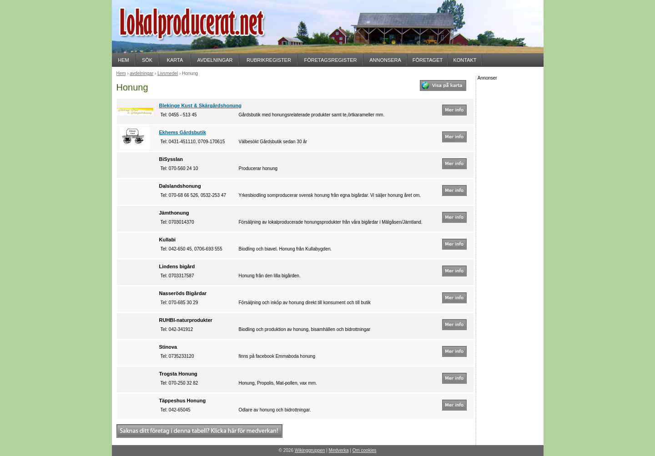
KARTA (175, 60)
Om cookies (365, 450)
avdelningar (142, 73)
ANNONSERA (385, 60)
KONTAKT (464, 60)
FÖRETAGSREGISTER (330, 60)
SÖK (147, 60)
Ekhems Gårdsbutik (182, 132)
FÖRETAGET (428, 60)
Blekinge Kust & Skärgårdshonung (200, 105)
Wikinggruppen (310, 450)
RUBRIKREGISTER (269, 60)
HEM (123, 60)
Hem (121, 73)
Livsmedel (167, 73)
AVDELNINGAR (214, 60)
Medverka (339, 450)
